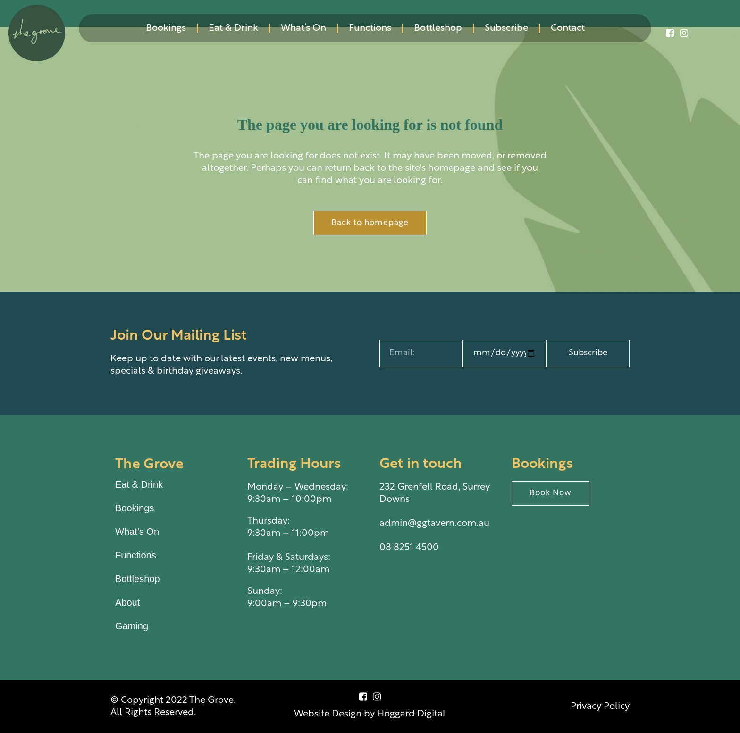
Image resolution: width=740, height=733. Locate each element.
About (127, 602)
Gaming (131, 626)
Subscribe (506, 28)
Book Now (551, 493)
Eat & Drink (233, 28)
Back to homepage (370, 223)
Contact (568, 28)
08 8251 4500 (409, 547)
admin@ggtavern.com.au (434, 523)
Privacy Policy (600, 706)
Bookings (166, 28)
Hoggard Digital (411, 714)
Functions (370, 28)
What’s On (303, 28)
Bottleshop (438, 28)
